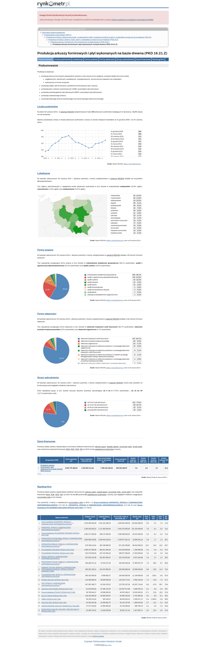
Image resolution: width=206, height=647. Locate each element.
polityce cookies (98, 636)
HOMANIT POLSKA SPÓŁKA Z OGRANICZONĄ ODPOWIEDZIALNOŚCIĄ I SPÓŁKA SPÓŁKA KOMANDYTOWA (58, 569)
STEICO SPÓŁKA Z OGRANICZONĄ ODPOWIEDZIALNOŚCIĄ (54, 557)
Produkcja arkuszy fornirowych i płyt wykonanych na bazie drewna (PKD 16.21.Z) (52, 468)
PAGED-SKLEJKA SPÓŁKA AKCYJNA (54, 580)
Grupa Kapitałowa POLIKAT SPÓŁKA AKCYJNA (58, 592)
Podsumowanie (45, 59)
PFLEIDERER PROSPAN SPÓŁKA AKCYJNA (57, 553)
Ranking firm (158, 59)
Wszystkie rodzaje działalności (53, 32)
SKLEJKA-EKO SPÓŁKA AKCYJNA (53, 603)
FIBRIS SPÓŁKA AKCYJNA (51, 599)
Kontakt (119, 641)
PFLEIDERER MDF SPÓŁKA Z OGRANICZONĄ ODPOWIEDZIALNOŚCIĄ (58, 575)
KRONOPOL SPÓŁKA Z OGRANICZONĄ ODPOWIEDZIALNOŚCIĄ (96, 505)
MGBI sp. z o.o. (106, 645)
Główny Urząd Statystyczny (132, 164)
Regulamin (111, 641)
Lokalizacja (78, 59)
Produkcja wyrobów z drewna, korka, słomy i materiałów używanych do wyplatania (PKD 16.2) (83, 40)
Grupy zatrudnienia (125, 59)
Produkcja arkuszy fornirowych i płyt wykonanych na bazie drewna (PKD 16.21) (79, 42)
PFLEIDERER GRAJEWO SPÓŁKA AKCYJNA (57, 550)
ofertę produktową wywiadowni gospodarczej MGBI (132, 20)
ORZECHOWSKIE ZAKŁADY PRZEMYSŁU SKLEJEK (60, 606)
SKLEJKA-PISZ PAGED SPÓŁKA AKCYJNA (57, 589)
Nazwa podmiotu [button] (61, 518)
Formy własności (107, 59)
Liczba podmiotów (62, 59)
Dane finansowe (143, 59)
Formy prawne (91, 59)
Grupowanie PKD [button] (51, 460)
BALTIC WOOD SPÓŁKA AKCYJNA (54, 596)
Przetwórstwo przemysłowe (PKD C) (57, 35)
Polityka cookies (99, 641)
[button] (71, 460)
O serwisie (88, 641)
